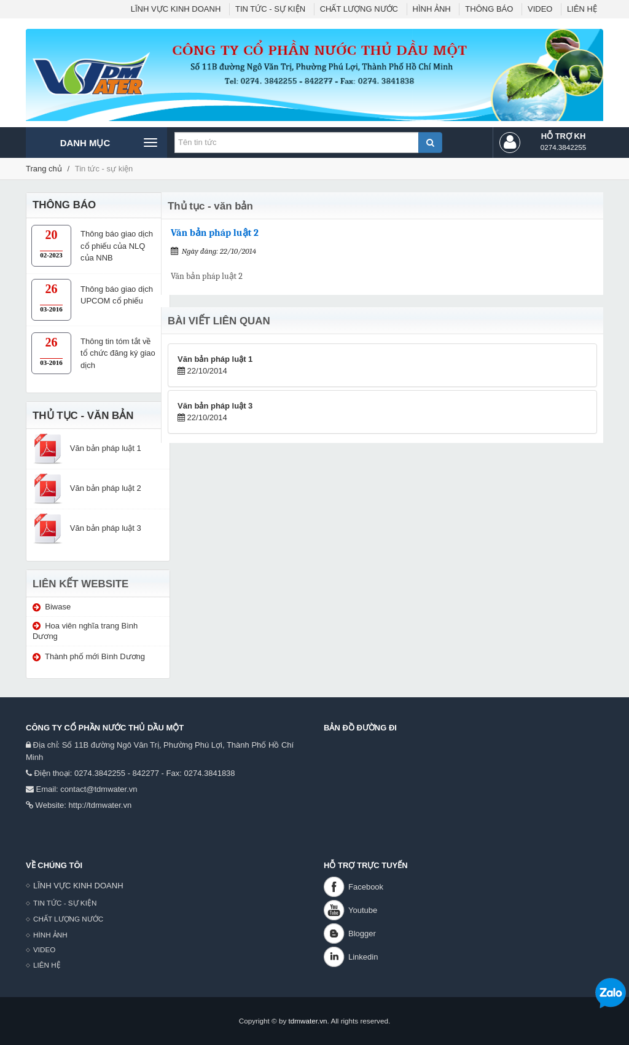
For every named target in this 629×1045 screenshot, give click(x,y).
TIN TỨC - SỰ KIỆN (270, 9)
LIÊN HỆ (582, 9)
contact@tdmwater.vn (98, 789)
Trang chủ (44, 168)
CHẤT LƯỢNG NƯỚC (359, 9)
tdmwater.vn (308, 1021)
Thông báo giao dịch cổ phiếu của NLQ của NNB (116, 245)
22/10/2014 (215, 365)
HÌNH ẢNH (432, 9)
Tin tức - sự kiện (104, 168)
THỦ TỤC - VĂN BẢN (83, 415)
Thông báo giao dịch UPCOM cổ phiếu (116, 295)
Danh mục (108, 142)
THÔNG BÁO (489, 9)
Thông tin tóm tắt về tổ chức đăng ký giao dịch (117, 353)
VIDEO (540, 9)
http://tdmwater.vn (100, 805)
